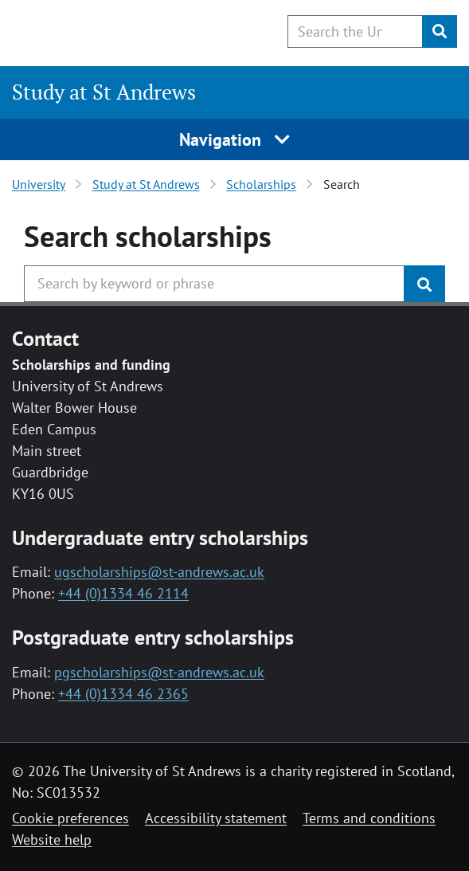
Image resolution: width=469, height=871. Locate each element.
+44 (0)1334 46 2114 (123, 593)
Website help (52, 839)
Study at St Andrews (104, 91)
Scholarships (261, 184)
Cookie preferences (70, 818)
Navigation (234, 139)
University (38, 184)
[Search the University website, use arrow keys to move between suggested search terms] (355, 31)
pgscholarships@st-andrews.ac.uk (159, 672)
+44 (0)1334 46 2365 (123, 694)
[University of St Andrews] (93, 30)
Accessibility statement (216, 818)
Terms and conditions (369, 818)
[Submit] (439, 31)
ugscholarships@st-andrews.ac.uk (159, 572)
